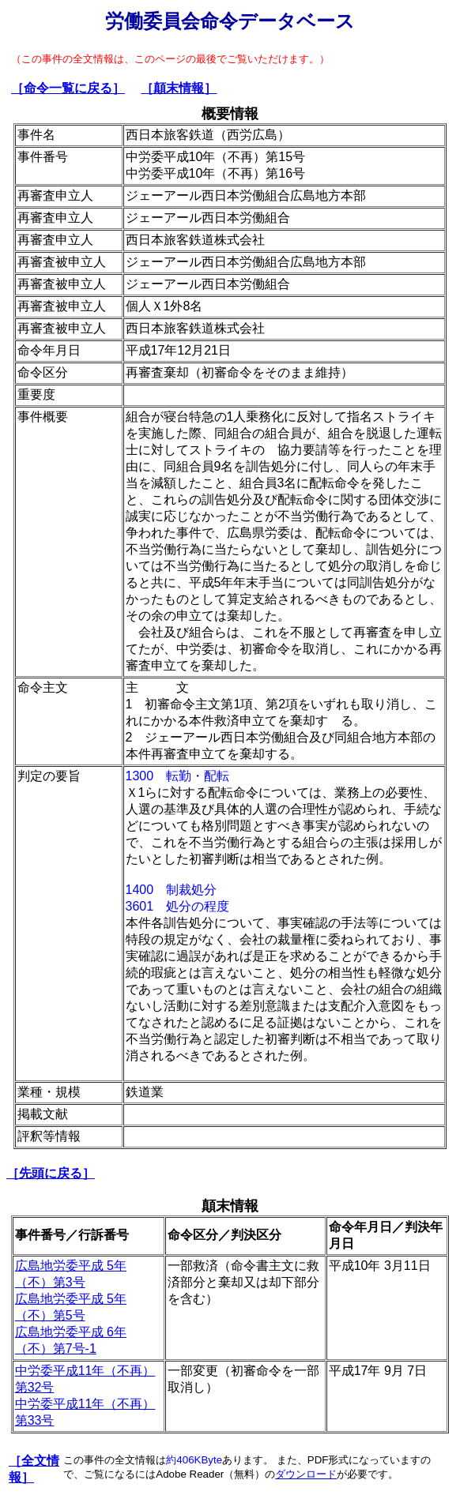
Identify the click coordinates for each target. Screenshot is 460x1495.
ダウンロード (306, 1474)
